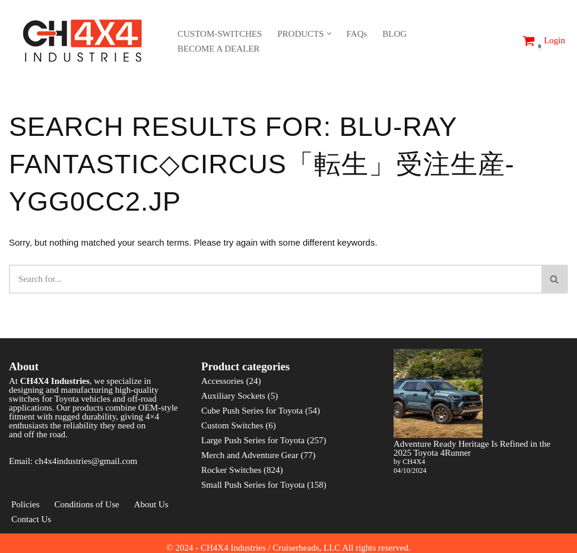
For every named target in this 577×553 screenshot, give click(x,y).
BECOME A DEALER (218, 48)
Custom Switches (232, 425)
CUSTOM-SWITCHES (219, 34)
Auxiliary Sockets (233, 396)
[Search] (506, 40)
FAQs (357, 34)
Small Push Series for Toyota (253, 485)
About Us (151, 504)
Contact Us (31, 519)
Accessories (222, 381)
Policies (25, 504)
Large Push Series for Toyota (253, 440)
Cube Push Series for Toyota (252, 410)
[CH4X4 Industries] (83, 41)
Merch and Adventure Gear (250, 455)
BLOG (394, 34)
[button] (329, 33)
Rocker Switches (231, 470)
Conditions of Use (87, 504)
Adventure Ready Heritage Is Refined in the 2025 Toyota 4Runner (472, 448)
